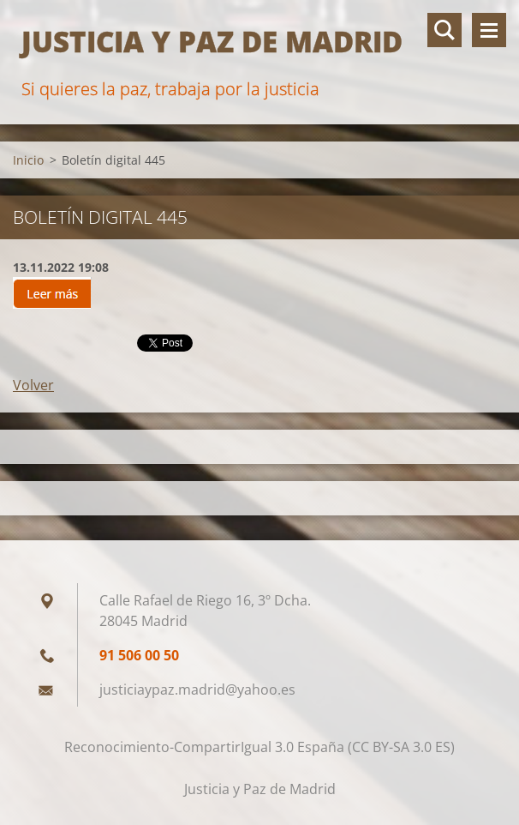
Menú (489, 30)
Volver (33, 385)
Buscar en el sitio (444, 30)
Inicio (28, 160)
